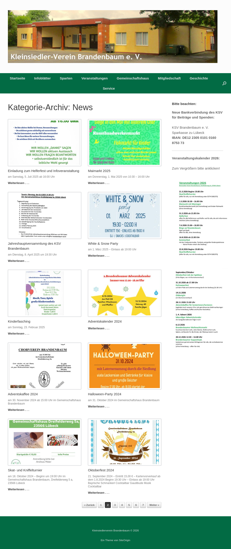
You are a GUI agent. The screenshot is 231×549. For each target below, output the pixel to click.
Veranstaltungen (94, 78)
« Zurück (89, 505)
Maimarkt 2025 (99, 171)
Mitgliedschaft (169, 78)
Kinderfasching (19, 321)
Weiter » (154, 505)
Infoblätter (42, 78)
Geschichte (199, 78)
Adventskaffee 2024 (23, 394)
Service (109, 88)
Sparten (66, 78)
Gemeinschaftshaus (133, 78)
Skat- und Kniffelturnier (25, 470)
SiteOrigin (124, 540)
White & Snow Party (103, 243)
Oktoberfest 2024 (101, 470)
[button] (224, 83)
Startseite (17, 78)
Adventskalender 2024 (105, 321)
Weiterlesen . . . (20, 183)
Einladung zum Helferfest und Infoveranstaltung (43, 171)
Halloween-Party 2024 (104, 394)
